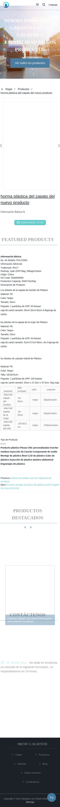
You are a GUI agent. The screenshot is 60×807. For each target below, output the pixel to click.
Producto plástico (10, 447)
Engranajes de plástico (13, 464)
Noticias (22, 763)
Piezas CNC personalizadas (34, 447)
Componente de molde (45, 451)
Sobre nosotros (33, 772)
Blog (45, 763)
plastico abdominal (43, 459)
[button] (37, 5)
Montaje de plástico (11, 455)
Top (52, 797)
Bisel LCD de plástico (33, 455)
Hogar (8, 89)
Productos (23, 89)
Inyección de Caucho (21, 451)
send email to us (30, 222)
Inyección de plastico (21, 459)
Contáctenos (33, 781)
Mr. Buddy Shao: (14, 667)
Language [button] (53, 5)
